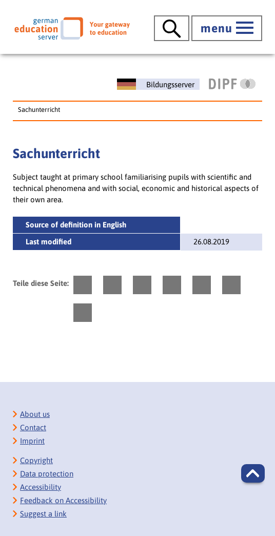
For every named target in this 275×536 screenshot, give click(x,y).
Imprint (32, 440)
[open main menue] (226, 28)
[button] (253, 473)
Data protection (46, 473)
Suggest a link (43, 513)
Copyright (36, 460)
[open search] (171, 28)
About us (35, 414)
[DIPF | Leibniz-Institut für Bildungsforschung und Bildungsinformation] (232, 83)
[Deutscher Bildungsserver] (158, 84)
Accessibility (40, 487)
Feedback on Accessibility (63, 500)
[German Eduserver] (72, 28)
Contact (33, 427)
